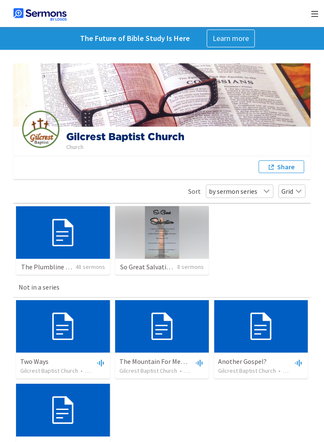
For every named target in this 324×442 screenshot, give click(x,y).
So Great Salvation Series (156, 267)
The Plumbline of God (52, 267)
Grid (291, 191)
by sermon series (239, 191)
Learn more (231, 38)
